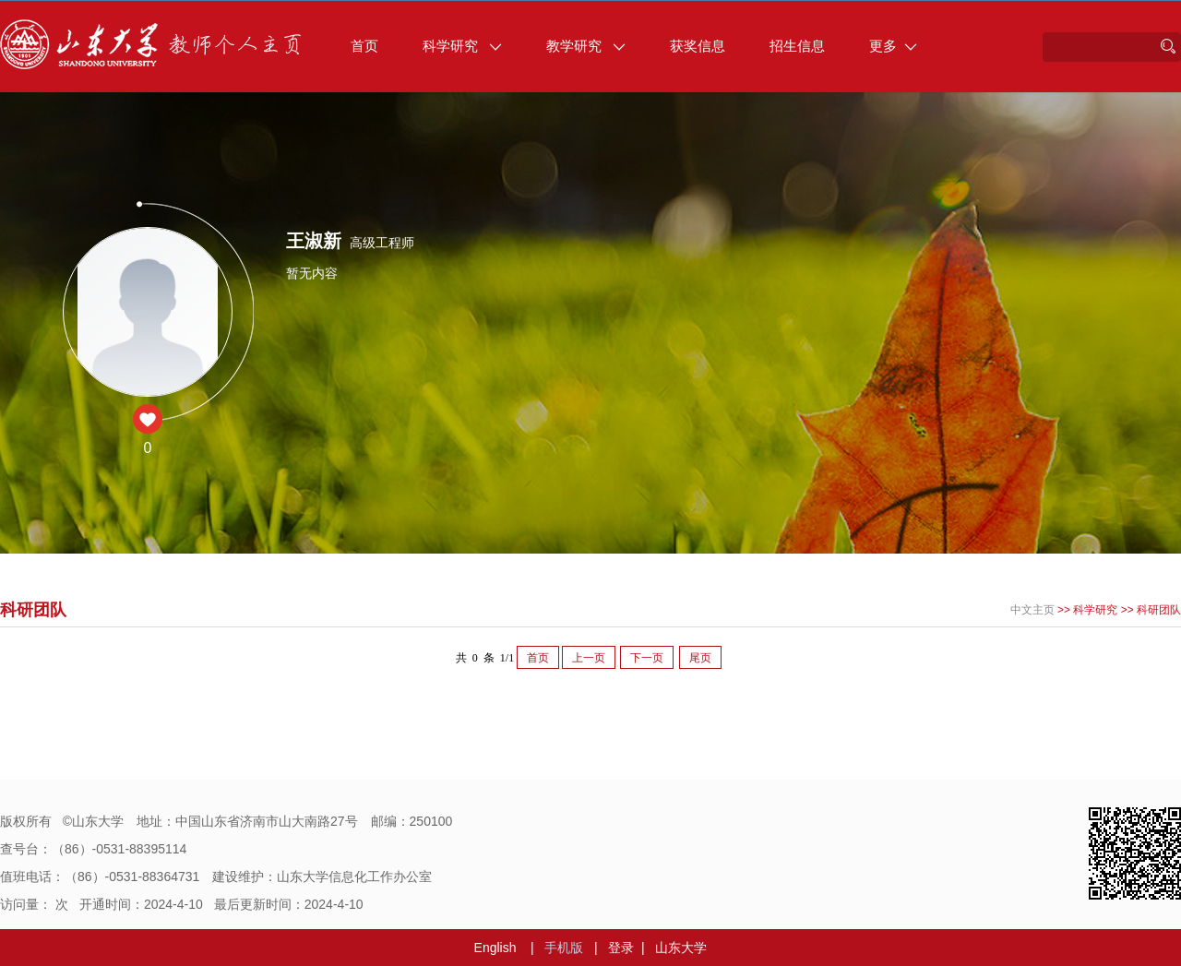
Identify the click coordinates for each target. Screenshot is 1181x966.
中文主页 (1032, 609)
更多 (893, 46)
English (495, 947)
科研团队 (1159, 609)
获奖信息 (697, 46)
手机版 (563, 947)
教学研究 (586, 46)
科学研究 (462, 46)
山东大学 (681, 947)
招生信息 (797, 46)
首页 (364, 46)
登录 (621, 947)
